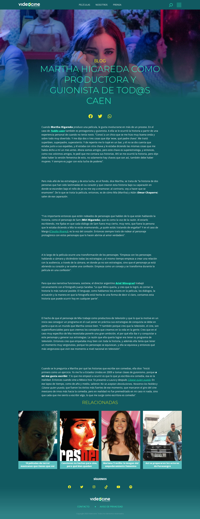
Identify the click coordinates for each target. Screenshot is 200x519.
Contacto (83, 506)
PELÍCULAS (84, 4)
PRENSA (117, 4)
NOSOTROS (102, 4)
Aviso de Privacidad (111, 506)
